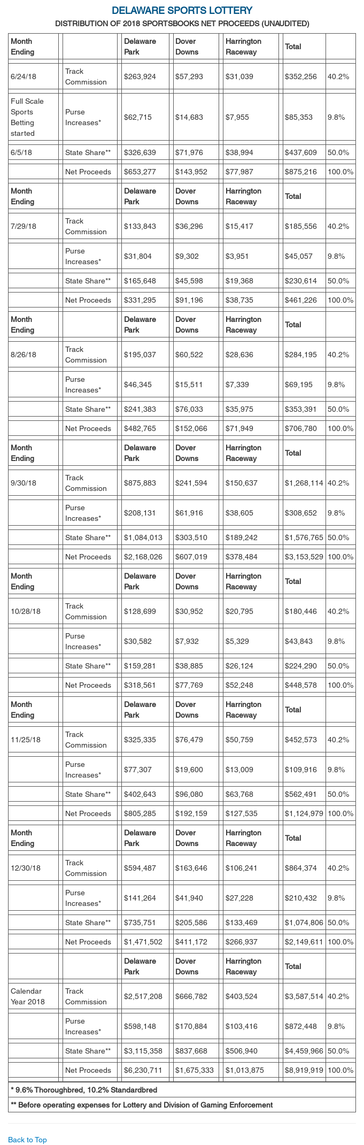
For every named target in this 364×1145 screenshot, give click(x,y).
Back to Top (27, 1139)
